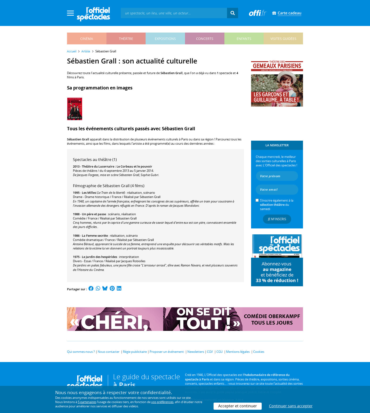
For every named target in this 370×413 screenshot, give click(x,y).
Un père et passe (94, 214)
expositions (165, 38)
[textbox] (174, 13)
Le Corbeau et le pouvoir (134, 166)
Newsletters (195, 352)
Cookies (258, 352)
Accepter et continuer (237, 406)
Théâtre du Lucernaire (98, 166)
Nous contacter (108, 352)
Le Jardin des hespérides (99, 257)
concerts (204, 38)
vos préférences (162, 402)
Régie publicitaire (135, 352)
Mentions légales (238, 352)
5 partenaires (87, 402)
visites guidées (283, 38)
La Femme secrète (95, 235)
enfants (244, 38)
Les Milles (89, 192)
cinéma (86, 38)
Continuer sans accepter (291, 406)
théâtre (126, 38)
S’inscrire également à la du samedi (276, 204)
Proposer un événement (167, 352)
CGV (210, 352)
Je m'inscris (277, 219)
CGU (219, 352)
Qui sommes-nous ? (81, 352)
